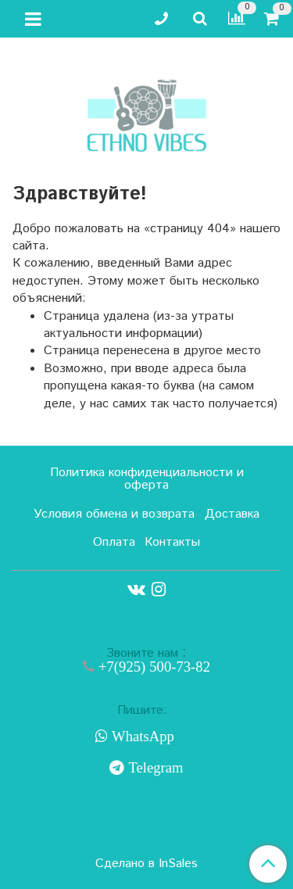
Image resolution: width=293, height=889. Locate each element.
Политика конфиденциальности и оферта (147, 479)
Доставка (232, 514)
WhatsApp (141, 736)
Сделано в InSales (146, 864)
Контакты (172, 542)
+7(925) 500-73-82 (152, 666)
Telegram (153, 768)
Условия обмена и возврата (114, 514)
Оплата (114, 542)
